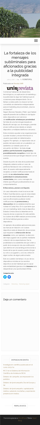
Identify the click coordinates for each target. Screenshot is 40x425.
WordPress (22, 418)
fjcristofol (27, 79)
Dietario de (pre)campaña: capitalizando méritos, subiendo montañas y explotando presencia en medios (19, 391)
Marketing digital (24, 284)
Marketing (14, 284)
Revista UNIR (18, 83)
